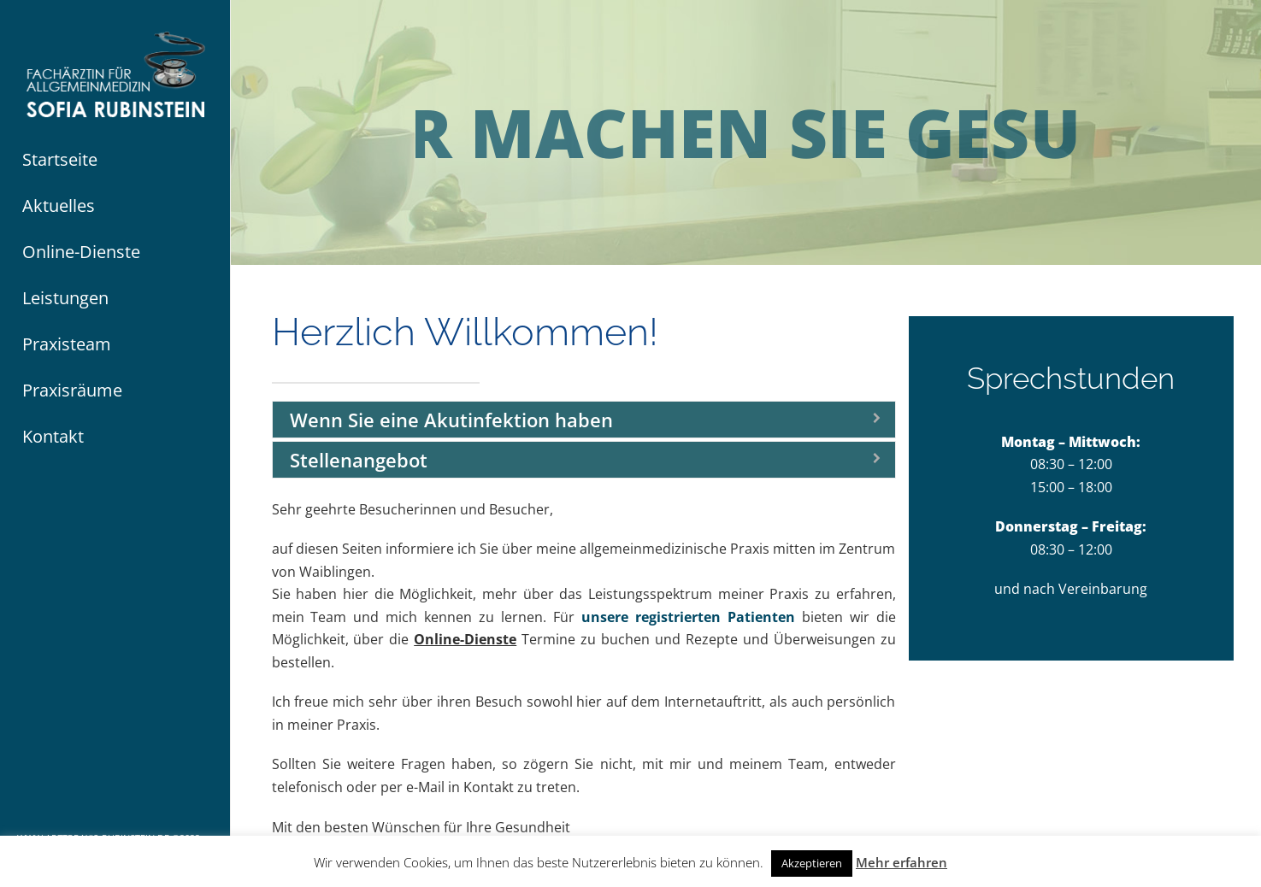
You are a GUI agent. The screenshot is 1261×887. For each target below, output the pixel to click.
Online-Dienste (465, 639)
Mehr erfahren (901, 862)
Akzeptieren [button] (811, 863)
